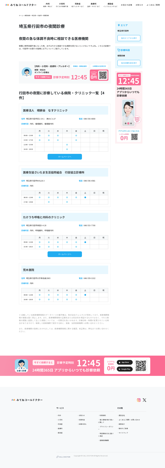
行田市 (39, 15)
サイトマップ (123, 433)
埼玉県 (34, 15)
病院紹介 (122, 424)
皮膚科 (60, 428)
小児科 (60, 420)
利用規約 (103, 415)
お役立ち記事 (126, 4)
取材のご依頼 (123, 428)
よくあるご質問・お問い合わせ (129, 420)
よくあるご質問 (153, 4)
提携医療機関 (104, 440)
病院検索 (27, 15)
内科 (59, 415)
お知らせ (139, 4)
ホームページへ (64, 156)
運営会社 (122, 415)
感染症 (60, 433)
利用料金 (82, 420)
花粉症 (60, 424)
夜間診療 (46, 15)
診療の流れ (83, 424)
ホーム (21, 15)
